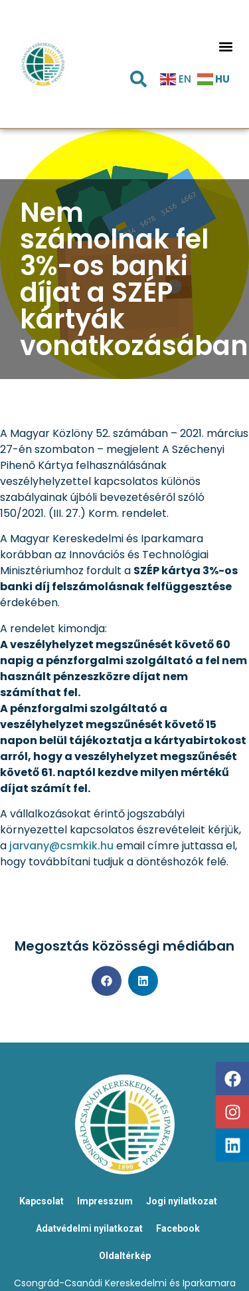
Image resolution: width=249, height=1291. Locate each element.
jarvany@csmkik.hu (61, 845)
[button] (225, 46)
